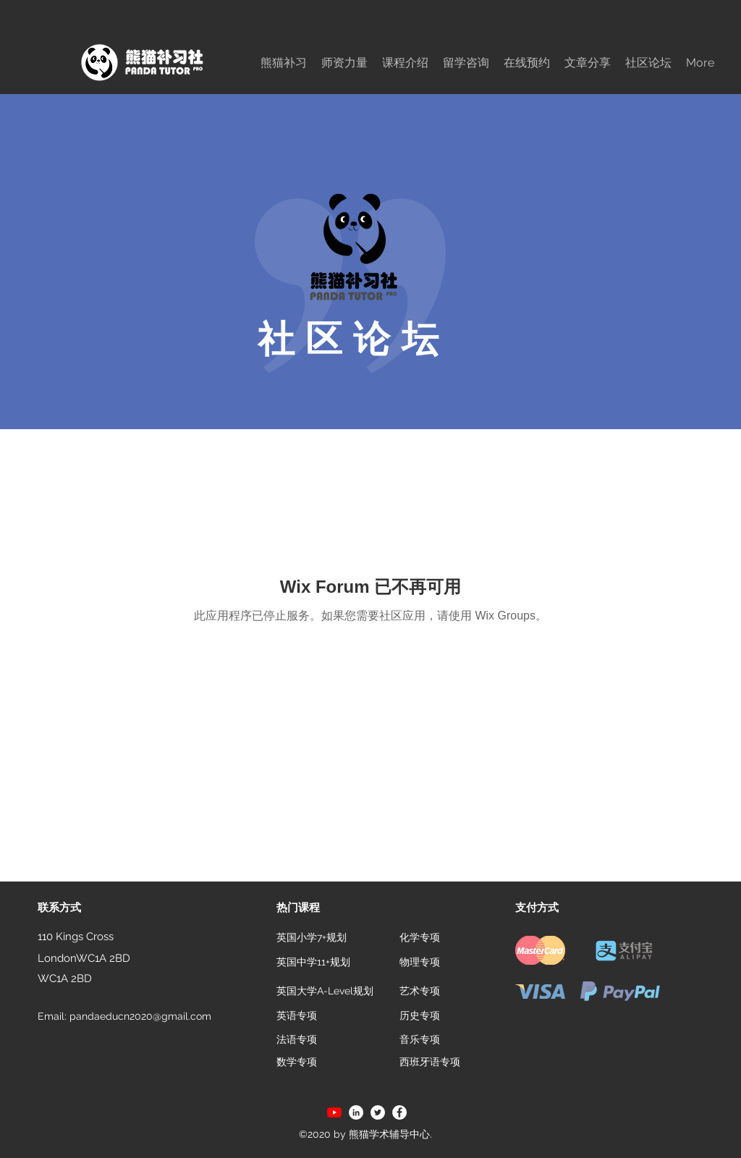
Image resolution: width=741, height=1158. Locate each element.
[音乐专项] (419, 1040)
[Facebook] (399, 1112)
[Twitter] (377, 1112)
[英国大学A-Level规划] (326, 990)
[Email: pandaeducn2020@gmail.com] (130, 1016)
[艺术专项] (419, 990)
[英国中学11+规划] (313, 962)
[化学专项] (419, 938)
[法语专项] (296, 1040)
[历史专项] (419, 1016)
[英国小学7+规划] (311, 938)
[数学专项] (296, 1062)
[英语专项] (296, 1016)
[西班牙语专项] (429, 1062)
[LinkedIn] (356, 1112)
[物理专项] (419, 962)
